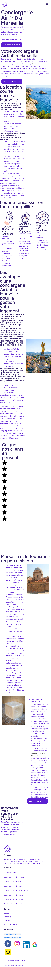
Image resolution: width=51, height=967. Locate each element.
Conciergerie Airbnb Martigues (14, 899)
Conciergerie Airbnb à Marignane (15, 904)
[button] (47, 4)
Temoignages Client (10, 924)
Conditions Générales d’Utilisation (16, 960)
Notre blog (7, 917)
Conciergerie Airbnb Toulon (13, 881)
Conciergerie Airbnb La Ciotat (14, 877)
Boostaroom (36, 64)
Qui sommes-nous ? (10, 872)
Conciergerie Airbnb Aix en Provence (16, 890)
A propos (7, 920)
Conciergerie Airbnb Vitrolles (13, 895)
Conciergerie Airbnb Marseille (13, 886)
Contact (6, 913)
